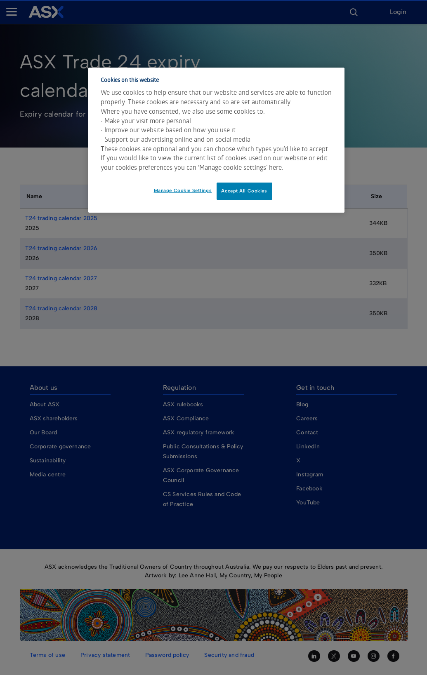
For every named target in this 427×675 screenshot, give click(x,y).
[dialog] (216, 140)
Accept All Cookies (244, 191)
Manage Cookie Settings (183, 190)
